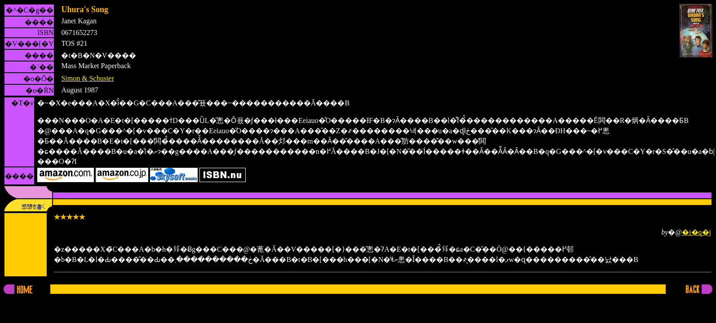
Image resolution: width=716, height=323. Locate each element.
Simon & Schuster (87, 78)
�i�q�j (696, 232)
